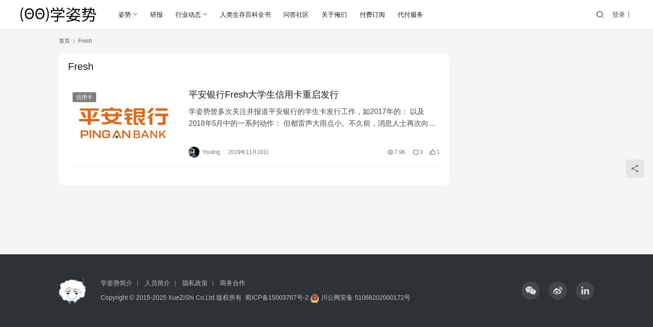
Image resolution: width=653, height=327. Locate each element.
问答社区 (296, 14)
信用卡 (84, 97)
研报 (156, 14)
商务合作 (232, 283)
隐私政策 (195, 283)
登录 (618, 14)
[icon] (530, 291)
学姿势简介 (116, 283)
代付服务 (410, 14)
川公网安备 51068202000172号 (365, 297)
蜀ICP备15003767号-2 (276, 297)
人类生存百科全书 (245, 14)
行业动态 (188, 14)
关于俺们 (334, 14)
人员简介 (157, 283)
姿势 (124, 14)
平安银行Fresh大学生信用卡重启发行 (264, 94)
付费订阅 (372, 14)
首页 (64, 41)
